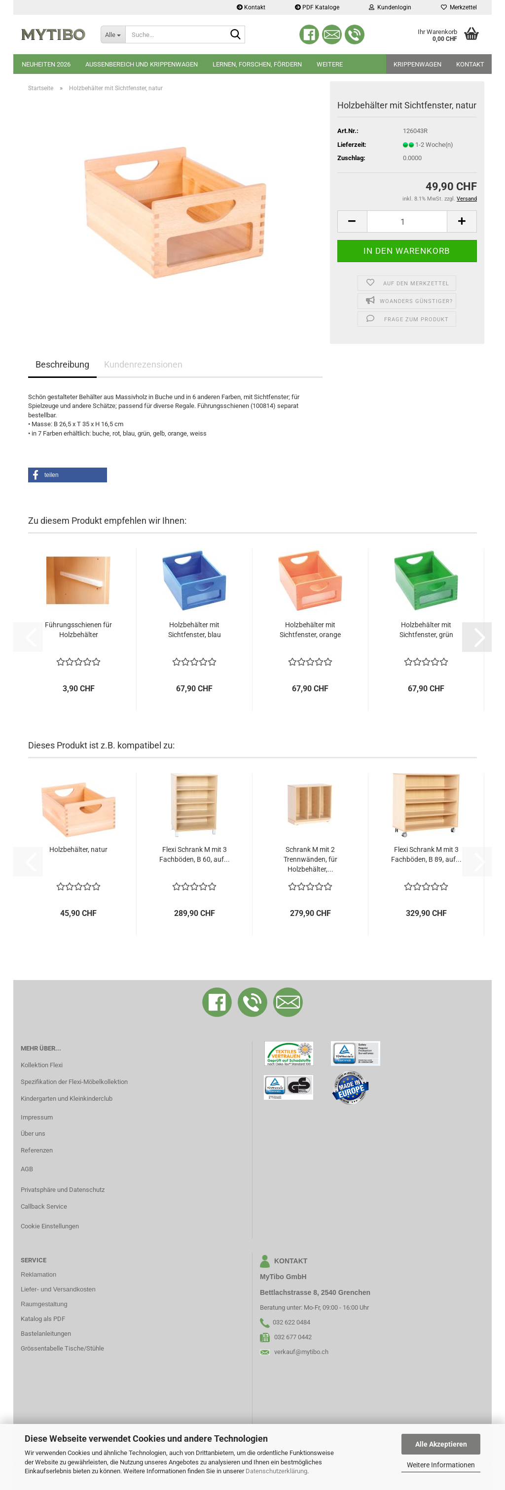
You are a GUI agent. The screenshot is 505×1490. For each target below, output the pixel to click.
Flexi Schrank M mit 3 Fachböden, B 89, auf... (426, 854)
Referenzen (37, 1150)
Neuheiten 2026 (46, 64)
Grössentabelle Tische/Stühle (62, 1348)
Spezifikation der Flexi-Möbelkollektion (74, 1081)
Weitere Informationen (441, 1465)
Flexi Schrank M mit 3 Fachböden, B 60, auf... (194, 854)
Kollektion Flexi (42, 1065)
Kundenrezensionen (143, 364)
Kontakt (251, 7)
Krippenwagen (417, 64)
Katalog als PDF (43, 1318)
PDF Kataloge (317, 7)
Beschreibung (62, 364)
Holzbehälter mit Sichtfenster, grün (426, 630)
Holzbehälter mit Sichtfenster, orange (310, 630)
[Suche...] (113, 34)
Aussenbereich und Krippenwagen (141, 64)
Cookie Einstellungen (50, 1226)
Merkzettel (459, 7)
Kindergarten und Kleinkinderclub (66, 1098)
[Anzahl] (407, 221)
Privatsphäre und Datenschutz (63, 1189)
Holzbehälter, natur (78, 849)
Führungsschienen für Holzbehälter (78, 630)
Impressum (37, 1117)
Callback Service (44, 1206)
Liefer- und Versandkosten (58, 1289)
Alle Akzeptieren (441, 1444)
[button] (352, 221)
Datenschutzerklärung (276, 1471)
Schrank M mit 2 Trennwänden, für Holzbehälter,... (310, 859)
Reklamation (38, 1274)
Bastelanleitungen (46, 1333)
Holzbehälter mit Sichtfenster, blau (194, 630)
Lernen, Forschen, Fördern (257, 64)
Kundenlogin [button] (390, 7)
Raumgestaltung (44, 1304)
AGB (27, 1169)
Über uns (33, 1133)
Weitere (330, 64)
